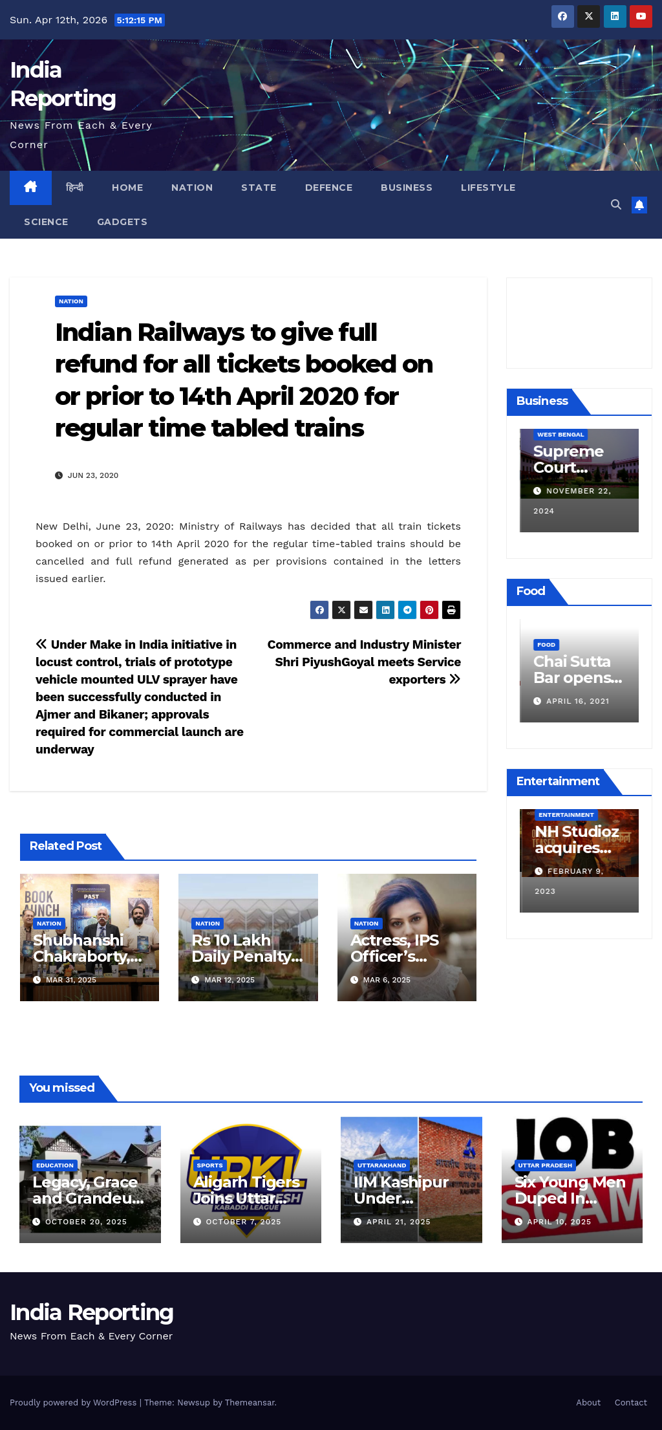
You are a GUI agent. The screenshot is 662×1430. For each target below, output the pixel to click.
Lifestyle (488, 187)
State (259, 187)
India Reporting (92, 1312)
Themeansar (250, 1402)
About (588, 1402)
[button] (616, 205)
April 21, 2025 (399, 1221)
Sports (210, 1165)
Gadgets (122, 222)
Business (406, 187)
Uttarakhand (382, 1165)
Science (46, 222)
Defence (329, 187)
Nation (192, 187)
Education (55, 1165)
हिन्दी (75, 187)
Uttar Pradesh (545, 1165)
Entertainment (564, 814)
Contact (631, 1402)
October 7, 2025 (243, 1221)
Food (546, 624)
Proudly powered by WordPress (75, 1402)
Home (127, 187)
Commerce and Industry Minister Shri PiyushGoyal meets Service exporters (364, 662)
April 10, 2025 (559, 1221)
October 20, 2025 (86, 1221)
